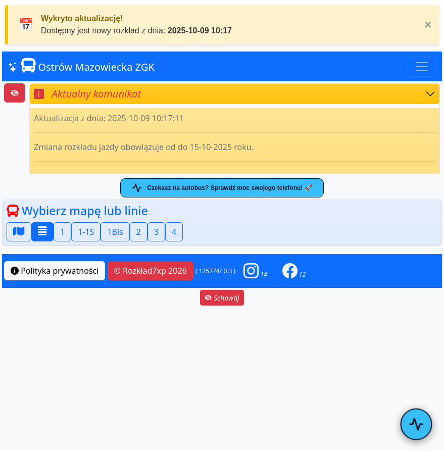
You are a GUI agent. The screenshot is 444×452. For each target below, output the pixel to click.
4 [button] (174, 231)
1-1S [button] (86, 231)
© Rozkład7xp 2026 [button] (150, 270)
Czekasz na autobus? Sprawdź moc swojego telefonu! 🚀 (222, 188)
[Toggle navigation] (422, 67)
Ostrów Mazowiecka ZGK (81, 66)
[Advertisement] (222, 378)
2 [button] (138, 231)
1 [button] (62, 231)
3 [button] (156, 231)
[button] (255, 271)
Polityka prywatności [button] (54, 270)
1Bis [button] (115, 231)
